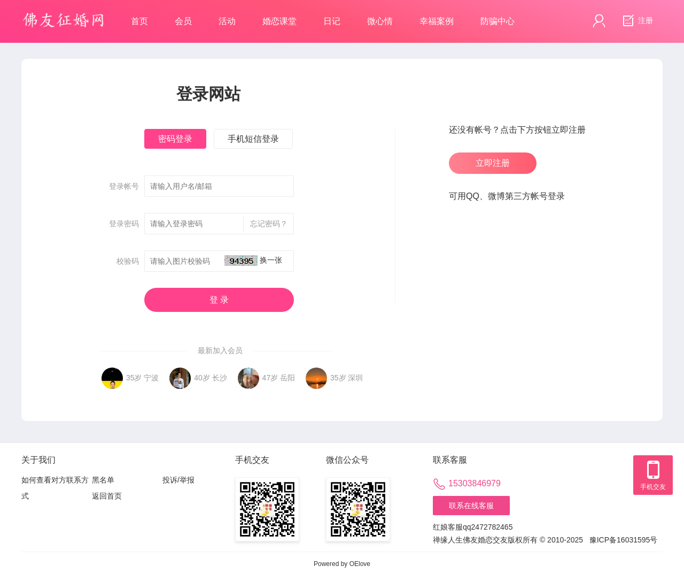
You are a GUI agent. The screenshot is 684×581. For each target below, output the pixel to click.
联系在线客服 (471, 505)
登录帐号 (124, 186)
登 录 (219, 299)
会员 (183, 21)
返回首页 (107, 496)
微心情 (380, 21)
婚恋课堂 (279, 21)
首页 (139, 21)
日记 (331, 21)
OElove (359, 564)
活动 (227, 21)
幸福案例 (436, 21)
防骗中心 (497, 21)
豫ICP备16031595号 (623, 540)
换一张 (271, 260)
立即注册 (493, 162)
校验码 (127, 261)
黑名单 (103, 480)
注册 (636, 21)
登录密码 (124, 223)
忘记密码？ (265, 224)
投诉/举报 (178, 480)
